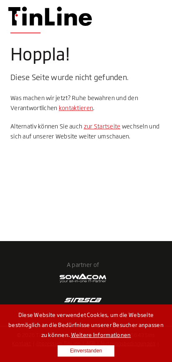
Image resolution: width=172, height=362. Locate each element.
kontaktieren (76, 107)
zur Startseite (102, 126)
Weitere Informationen (101, 335)
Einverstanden (86, 351)
